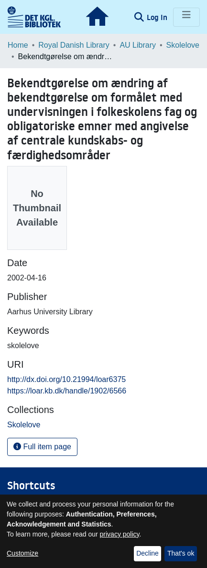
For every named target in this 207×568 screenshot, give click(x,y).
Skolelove (182, 45)
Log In (158, 17)
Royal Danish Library (73, 45)
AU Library (138, 45)
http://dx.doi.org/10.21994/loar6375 (66, 379)
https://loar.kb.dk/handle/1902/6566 (66, 391)
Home (18, 45)
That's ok (180, 553)
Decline (147, 553)
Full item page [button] (42, 447)
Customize (22, 553)
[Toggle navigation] (186, 17)
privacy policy (120, 534)
